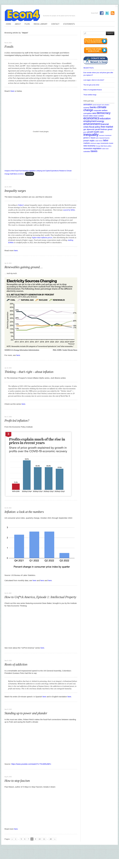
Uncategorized (10, 39)
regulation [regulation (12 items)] (97, 148)
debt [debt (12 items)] (94, 113)
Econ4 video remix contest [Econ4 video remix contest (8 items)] (93, 116)
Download (29, 174)
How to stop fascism (17, 781)
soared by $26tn (69, 210)
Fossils (8, 46)
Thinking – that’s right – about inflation (28, 372)
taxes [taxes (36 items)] (94, 151)
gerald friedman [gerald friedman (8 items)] (101, 129)
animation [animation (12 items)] (87, 104)
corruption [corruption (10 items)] (87, 113)
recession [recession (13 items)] (87, 148)
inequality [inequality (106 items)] (90, 135)
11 (44, 839)
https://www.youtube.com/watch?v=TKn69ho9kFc (31, 764)
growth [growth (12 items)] (90, 132)
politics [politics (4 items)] (109, 146)
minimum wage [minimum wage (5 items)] (95, 143)
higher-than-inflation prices (42, 237)
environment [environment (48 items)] (91, 124)
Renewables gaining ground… (23, 267)
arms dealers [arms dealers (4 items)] (105, 104)
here (13, 91)
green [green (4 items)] (85, 132)
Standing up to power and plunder (25, 713)
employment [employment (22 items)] (90, 121)
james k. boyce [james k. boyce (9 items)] (89, 138)
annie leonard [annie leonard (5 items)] (97, 104)
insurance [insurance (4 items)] (102, 135)
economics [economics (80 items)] (91, 118)
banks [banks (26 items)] (93, 107)
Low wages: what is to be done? (93, 80)
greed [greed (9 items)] (110, 129)
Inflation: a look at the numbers (24, 512)
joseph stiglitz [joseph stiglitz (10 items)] (89, 140)
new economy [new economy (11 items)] (89, 146)
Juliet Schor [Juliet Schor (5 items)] (99, 140)
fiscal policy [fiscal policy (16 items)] (94, 127)
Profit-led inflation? (16, 420)
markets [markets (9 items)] (86, 143)
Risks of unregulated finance (92, 90)
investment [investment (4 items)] (108, 135)
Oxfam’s (21, 205)
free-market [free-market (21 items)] (107, 126)
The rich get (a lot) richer (91, 85)
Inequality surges (15, 191)
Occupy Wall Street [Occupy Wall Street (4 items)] (101, 146)
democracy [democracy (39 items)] (103, 113)
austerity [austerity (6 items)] (86, 107)
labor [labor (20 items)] (105, 140)
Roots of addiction (15, 664)
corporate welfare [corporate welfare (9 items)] (100, 110)
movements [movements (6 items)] (104, 143)
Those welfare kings (89, 95)
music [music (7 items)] (111, 143)
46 (51, 839)
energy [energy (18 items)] (100, 121)
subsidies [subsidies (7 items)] (86, 151)
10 (40, 839)
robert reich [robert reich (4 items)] (105, 148)
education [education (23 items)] (105, 118)
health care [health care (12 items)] (99, 132)
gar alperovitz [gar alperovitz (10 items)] (89, 129)
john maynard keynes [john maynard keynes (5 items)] (103, 138)
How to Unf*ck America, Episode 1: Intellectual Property (40, 597)
